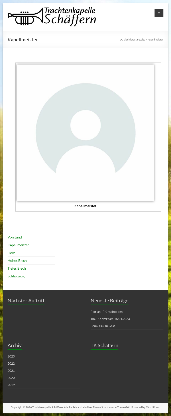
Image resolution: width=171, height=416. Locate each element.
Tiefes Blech (17, 268)
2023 (11, 356)
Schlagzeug (16, 276)
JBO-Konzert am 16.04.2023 (110, 319)
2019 (11, 385)
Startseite (139, 39)
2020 (11, 378)
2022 (11, 363)
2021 (11, 370)
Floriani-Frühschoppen (107, 311)
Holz (11, 252)
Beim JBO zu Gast (103, 326)
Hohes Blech (17, 260)
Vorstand (15, 237)
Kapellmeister (18, 245)
